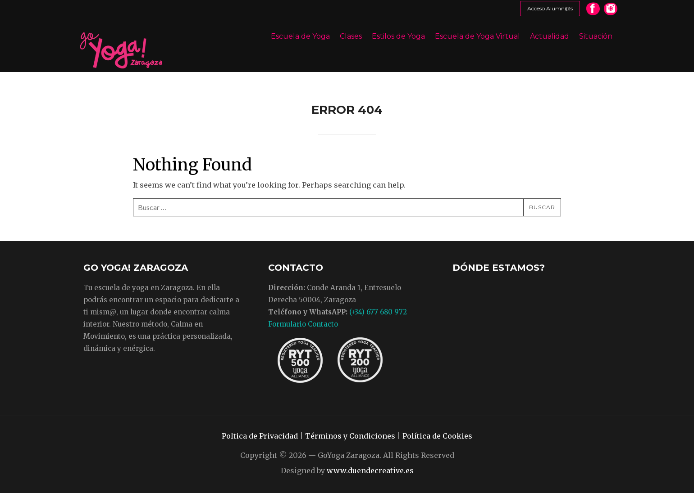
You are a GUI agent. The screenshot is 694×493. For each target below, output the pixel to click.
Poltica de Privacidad (260, 435)
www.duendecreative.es (370, 470)
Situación (595, 36)
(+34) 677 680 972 (378, 312)
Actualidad (549, 36)
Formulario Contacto (303, 324)
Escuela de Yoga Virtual (477, 36)
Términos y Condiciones (350, 435)
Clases (351, 36)
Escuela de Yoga (300, 36)
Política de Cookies (437, 435)
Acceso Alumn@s (550, 8)
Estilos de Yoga (398, 36)
